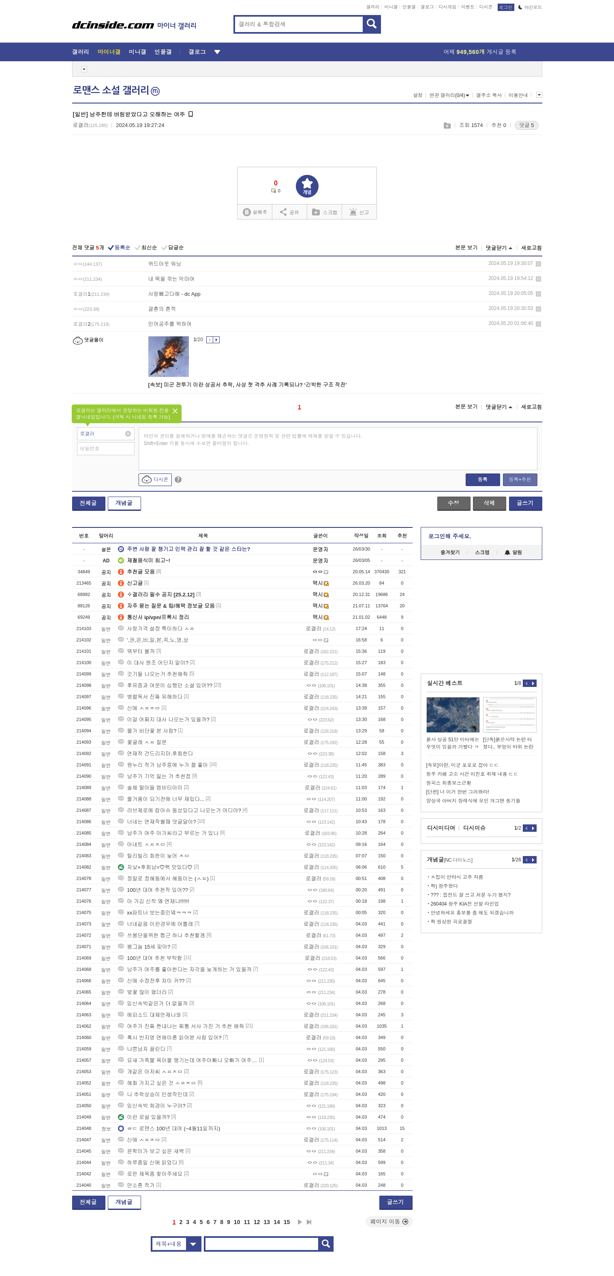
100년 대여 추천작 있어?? (153, 890)
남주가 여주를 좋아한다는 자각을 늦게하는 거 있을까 (185, 969)
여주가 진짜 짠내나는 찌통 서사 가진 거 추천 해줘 (181, 1026)
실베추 (254, 212)
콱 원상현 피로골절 (452, 922)
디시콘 (486, 6)
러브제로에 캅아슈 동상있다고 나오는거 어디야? (179, 810)
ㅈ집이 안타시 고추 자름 (457, 877)
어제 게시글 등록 (480, 52)
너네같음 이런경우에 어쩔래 (155, 924)
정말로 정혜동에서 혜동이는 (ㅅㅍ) (163, 879)
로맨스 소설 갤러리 (116, 90)
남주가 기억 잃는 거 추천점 (154, 776)
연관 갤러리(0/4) (449, 95)
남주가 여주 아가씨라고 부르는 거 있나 (168, 833)
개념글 (124, 503)
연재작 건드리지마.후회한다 (155, 754)
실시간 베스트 (445, 683)
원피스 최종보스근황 (448, 783)
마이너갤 (109, 52)
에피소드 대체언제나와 (149, 1015)
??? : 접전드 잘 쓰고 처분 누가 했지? (471, 895)
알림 (513, 552)
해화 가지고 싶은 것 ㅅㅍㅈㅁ (157, 1083)
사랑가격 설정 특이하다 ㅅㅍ (156, 629)
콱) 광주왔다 (444, 886)
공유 (289, 212)
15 (287, 1222)
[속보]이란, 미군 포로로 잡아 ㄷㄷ (462, 765)
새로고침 (531, 248)
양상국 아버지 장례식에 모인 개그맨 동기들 (473, 801)
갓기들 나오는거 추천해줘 (153, 674)
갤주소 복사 (489, 95)
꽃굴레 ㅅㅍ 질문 (142, 742)
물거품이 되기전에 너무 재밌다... (161, 799)
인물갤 (409, 6)
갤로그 (427, 6)
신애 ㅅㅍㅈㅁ (139, 708)
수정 (453, 503)
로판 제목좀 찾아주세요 (150, 1174)
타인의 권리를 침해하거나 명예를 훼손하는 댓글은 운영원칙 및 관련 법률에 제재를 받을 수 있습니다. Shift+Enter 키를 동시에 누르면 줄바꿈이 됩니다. (253, 439)
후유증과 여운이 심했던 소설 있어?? (165, 685)
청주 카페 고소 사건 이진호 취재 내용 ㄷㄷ (472, 774)
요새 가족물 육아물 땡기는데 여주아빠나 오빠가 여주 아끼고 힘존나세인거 (187, 1060)
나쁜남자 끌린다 (141, 1049)
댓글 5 (526, 125)
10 (237, 1222)
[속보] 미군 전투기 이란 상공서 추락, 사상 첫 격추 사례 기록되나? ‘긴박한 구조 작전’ (247, 385)
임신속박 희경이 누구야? (151, 1106)
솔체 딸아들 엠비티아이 (150, 788)
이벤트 (468, 6)
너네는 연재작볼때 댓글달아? (157, 822)
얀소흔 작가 (136, 1185)
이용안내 (518, 95)
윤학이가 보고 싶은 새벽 (151, 1151)
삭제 (538, 264)
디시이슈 (474, 828)
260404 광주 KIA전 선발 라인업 (465, 904)
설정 (418, 95)
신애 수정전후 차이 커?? (151, 981)
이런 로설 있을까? (143, 1117)
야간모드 (530, 7)
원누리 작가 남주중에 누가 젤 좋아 (163, 765)
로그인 (506, 7)
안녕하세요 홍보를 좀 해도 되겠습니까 (472, 913)
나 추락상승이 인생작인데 (153, 1094)
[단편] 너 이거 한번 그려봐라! (457, 792)
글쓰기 (525, 503)
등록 (483, 479)
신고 (359, 212)
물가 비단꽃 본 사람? (147, 731)
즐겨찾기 (450, 552)
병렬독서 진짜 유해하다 (150, 697)
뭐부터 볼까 (136, 651)
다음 (299, 1222)
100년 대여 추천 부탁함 (150, 958)
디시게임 (447, 6)
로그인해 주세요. (449, 536)
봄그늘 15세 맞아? (144, 947)
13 (267, 1222)
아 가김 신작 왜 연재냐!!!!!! (153, 901)
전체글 (88, 503)
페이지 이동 (389, 1221)
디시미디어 (441, 828)
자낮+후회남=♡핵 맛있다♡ (155, 867)
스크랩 (447, 125)
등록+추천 (520, 479)
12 (257, 1222)
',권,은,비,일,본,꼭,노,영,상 (153, 640)
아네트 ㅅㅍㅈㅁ (141, 844)
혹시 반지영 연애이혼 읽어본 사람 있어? (169, 1038)
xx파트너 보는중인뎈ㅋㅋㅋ (155, 913)
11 (247, 1222)
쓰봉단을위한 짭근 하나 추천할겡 (161, 935)
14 (277, 1222)
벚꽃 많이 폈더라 (142, 992)
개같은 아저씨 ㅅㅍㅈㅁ (150, 1072)
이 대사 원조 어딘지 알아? (153, 663)
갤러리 (373, 6)
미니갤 (391, 6)
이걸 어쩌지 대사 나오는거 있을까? (164, 720)
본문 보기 (466, 248)
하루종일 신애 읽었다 (147, 1163)
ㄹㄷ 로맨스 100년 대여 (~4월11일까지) (169, 1128)
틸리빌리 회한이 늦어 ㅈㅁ (153, 856)
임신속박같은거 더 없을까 (153, 1004)
